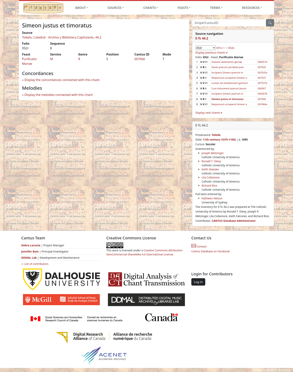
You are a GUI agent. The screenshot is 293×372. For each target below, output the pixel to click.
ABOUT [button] (80, 8)
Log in (198, 282)
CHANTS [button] (149, 8)
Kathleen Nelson (212, 198)
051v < (220, 48)
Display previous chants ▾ (211, 52)
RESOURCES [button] (251, 8)
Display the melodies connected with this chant (58, 95)
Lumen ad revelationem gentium (229, 83)
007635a (262, 72)
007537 (262, 77)
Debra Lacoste (30, 245)
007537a (262, 83)
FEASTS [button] (183, 8)
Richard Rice (209, 185)
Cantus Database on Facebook (210, 251)
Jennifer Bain (30, 251)
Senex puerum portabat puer (227, 67)
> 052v (230, 48)
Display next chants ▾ (208, 112)
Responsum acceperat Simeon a (229, 77)
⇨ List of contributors (34, 264)
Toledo (216, 135)
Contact (198, 246)
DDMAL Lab (29, 257)
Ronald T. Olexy (211, 161)
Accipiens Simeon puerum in (227, 72)
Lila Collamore (211, 177)
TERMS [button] (215, 8)
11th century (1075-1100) (219, 139)
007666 (139, 59)
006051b (262, 62)
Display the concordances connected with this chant (62, 80)
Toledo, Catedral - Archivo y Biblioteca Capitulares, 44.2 (61, 37)
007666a (262, 104)
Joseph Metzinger (213, 153)
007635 (262, 67)
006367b (262, 93)
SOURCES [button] (115, 8)
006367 (262, 88)
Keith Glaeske (210, 169)
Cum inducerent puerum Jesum (228, 88)
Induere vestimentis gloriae (226, 62)
